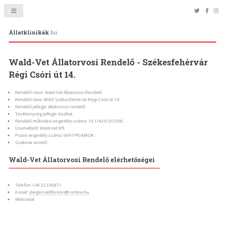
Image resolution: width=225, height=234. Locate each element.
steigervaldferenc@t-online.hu (59, 192)
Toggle (14, 12)
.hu (33, 32)
